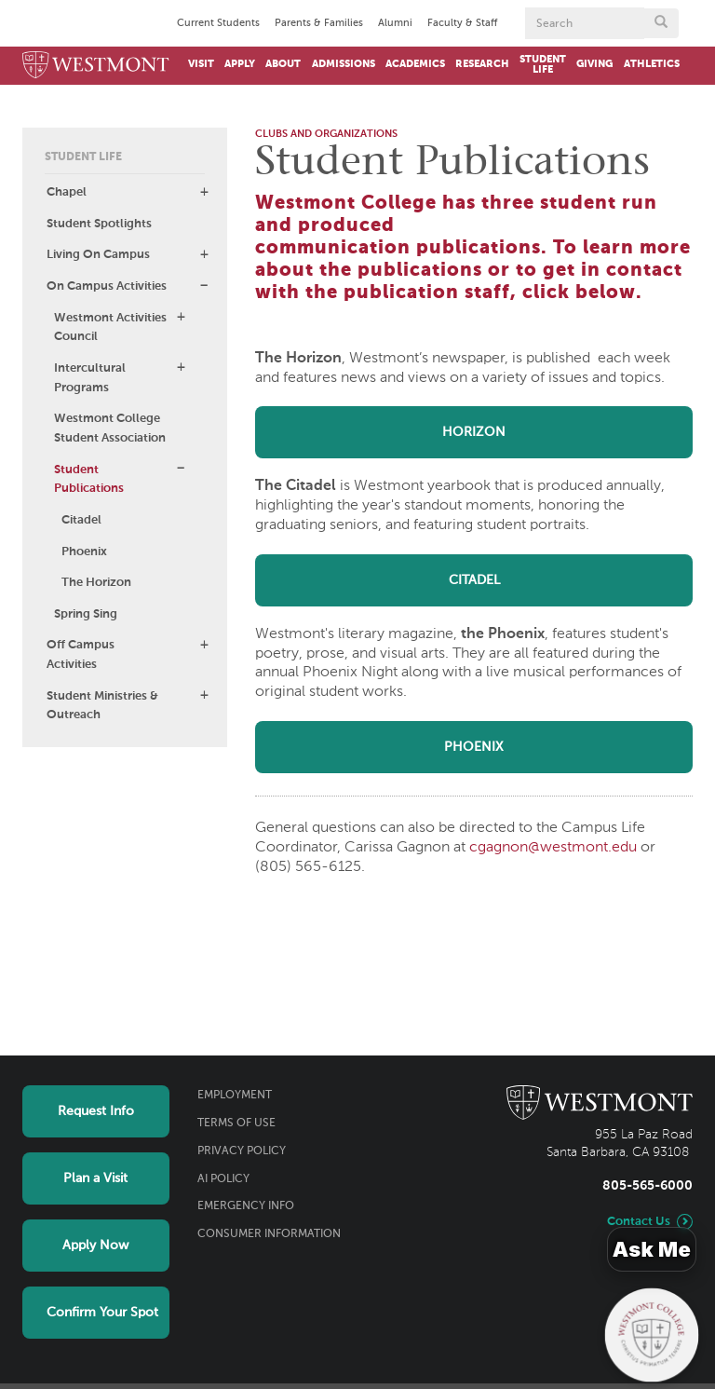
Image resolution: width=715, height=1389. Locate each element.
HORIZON (474, 432)
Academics (415, 64)
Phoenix (84, 552)
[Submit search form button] (661, 23)
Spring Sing (85, 614)
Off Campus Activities (81, 655)
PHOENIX (474, 747)
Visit (201, 64)
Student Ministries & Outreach (102, 706)
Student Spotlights (99, 224)
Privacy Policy (241, 1151)
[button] (204, 192)
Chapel (67, 192)
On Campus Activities (107, 286)
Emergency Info (245, 1206)
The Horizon (96, 583)
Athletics (652, 64)
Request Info (96, 1111)
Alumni (395, 23)
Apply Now (95, 1245)
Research (482, 64)
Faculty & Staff (462, 23)
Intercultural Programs (90, 378)
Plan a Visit (95, 1178)
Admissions (343, 64)
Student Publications (89, 480)
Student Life (542, 64)
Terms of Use (236, 1123)
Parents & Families (319, 23)
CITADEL (474, 580)
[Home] (95, 66)
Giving (594, 64)
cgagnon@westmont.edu (553, 847)
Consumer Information (269, 1234)
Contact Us (638, 1222)
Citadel (81, 520)
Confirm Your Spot (102, 1312)
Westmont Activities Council (110, 328)
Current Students (218, 23)
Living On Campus (98, 255)
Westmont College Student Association (110, 428)
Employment (234, 1095)
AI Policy (223, 1179)
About (283, 64)
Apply (239, 64)
